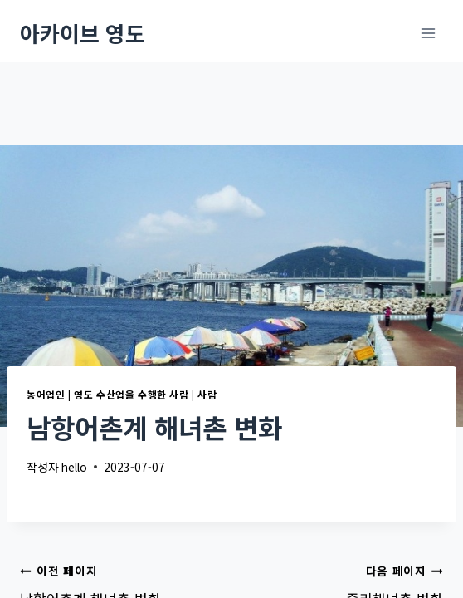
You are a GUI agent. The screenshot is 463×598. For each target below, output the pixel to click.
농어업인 (46, 394)
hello (74, 466)
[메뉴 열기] (427, 33)
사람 (207, 394)
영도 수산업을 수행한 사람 (131, 394)
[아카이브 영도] (82, 33)
